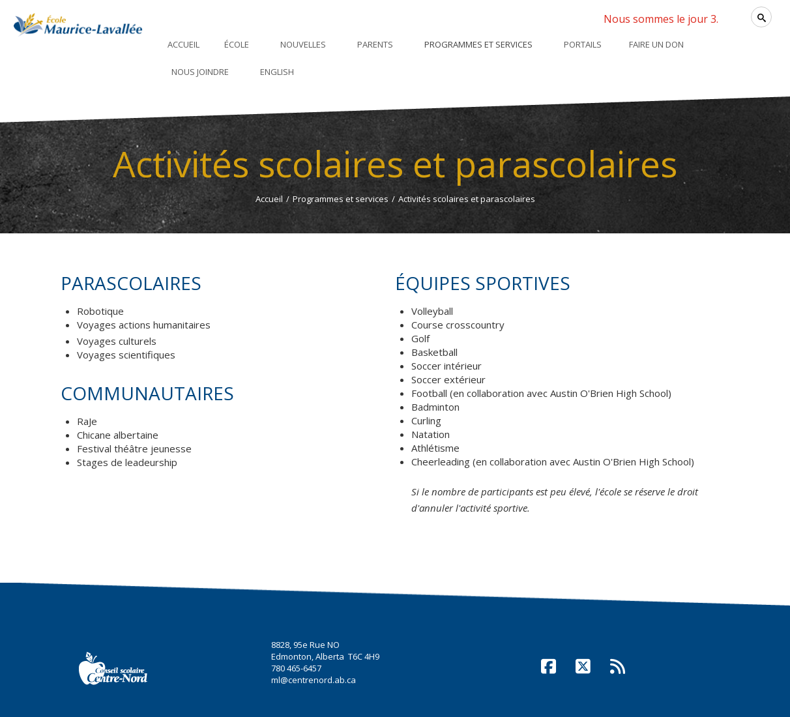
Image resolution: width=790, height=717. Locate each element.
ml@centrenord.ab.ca (313, 680)
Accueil (269, 199)
